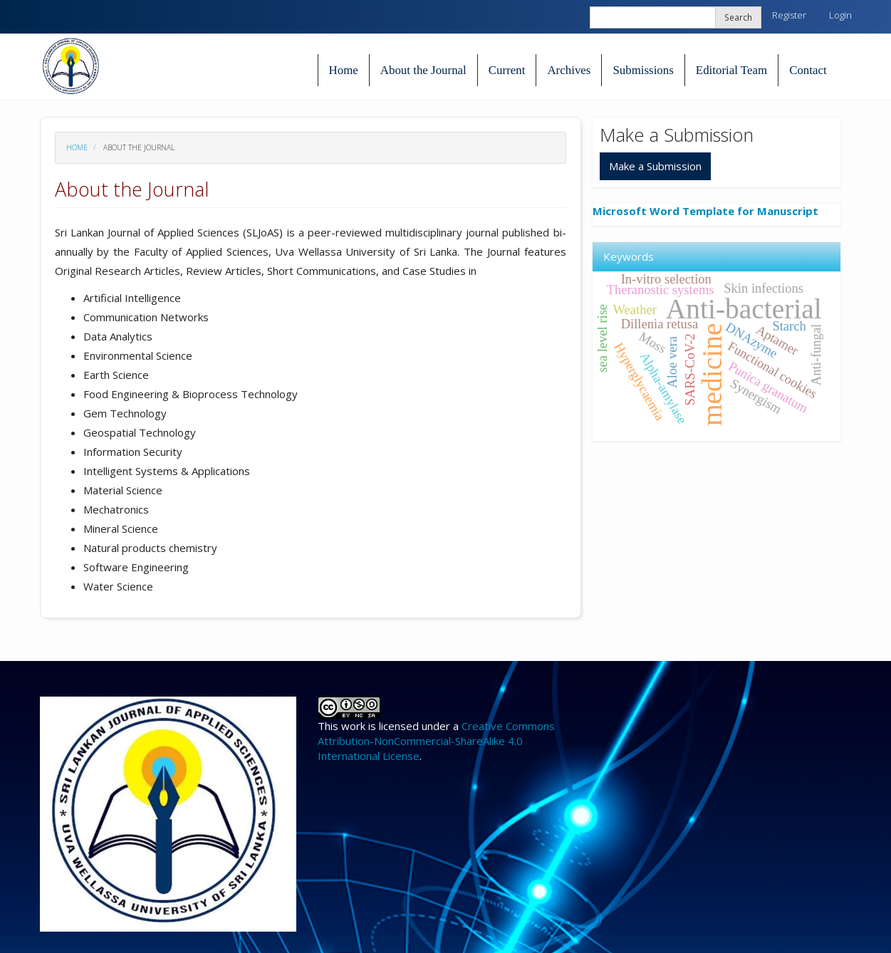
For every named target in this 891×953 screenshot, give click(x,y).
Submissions (643, 70)
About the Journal (423, 70)
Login (840, 15)
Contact (808, 70)
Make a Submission (655, 166)
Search (738, 17)
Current (507, 70)
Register (789, 15)
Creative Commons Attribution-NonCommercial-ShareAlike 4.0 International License (436, 741)
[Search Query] (675, 17)
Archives (568, 70)
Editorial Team (731, 70)
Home (343, 70)
